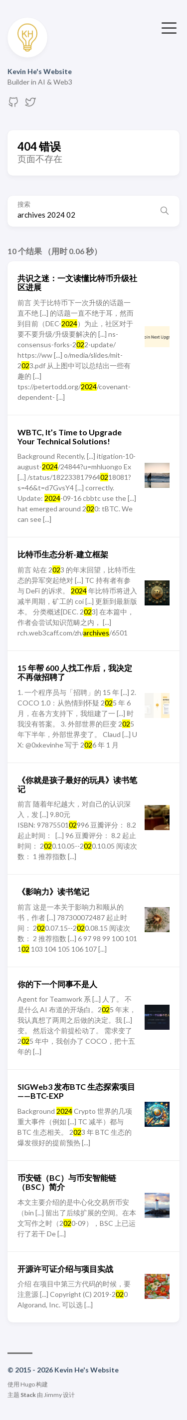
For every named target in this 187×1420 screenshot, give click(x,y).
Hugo (27, 1384)
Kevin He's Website (39, 71)
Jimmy (53, 1394)
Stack (28, 1394)
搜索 (23, 204)
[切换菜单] (169, 27)
